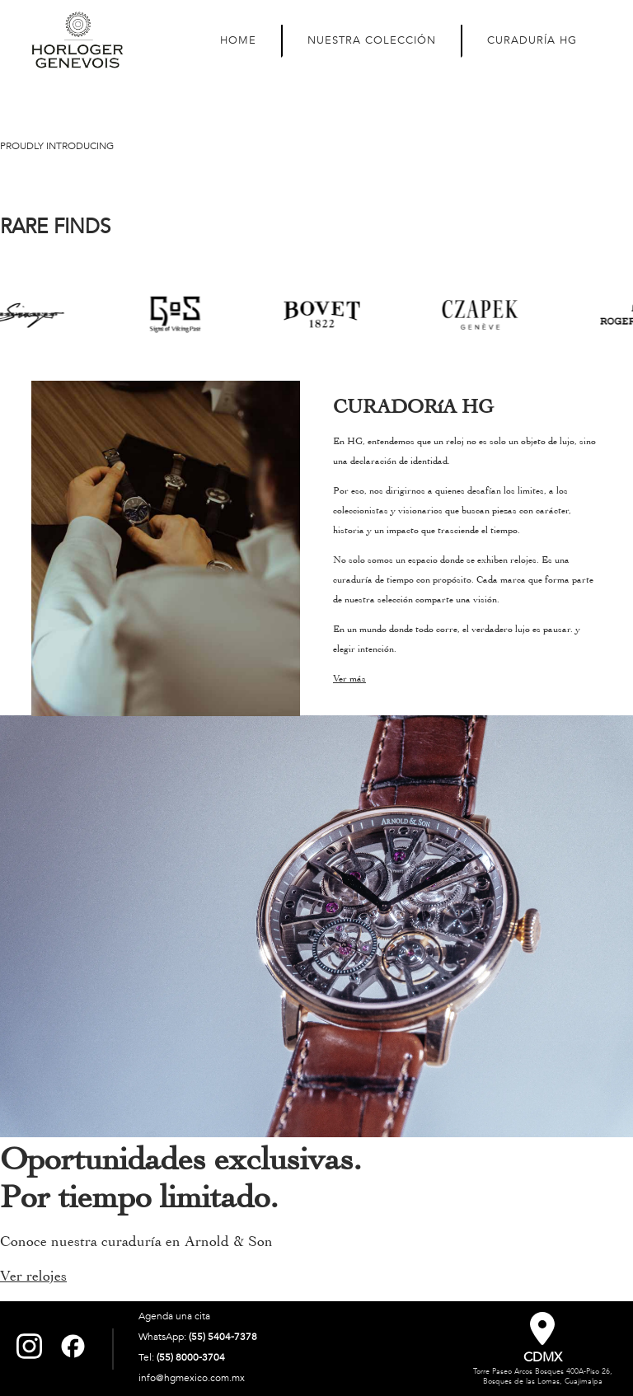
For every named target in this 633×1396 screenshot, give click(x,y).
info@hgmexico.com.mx (191, 1377)
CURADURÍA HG (532, 40)
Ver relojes (33, 1276)
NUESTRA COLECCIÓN (371, 40)
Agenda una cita (174, 1316)
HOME (238, 40)
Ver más (349, 678)
